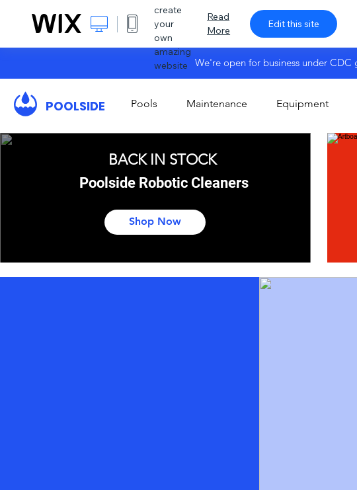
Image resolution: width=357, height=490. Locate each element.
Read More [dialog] (218, 23)
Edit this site (293, 24)
